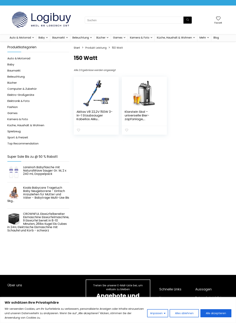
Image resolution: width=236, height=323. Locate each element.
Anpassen (156, 313)
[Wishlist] (218, 19)
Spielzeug (14, 131)
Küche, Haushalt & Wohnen (174, 37)
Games (117, 37)
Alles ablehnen (184, 313)
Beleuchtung (80, 37)
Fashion (12, 107)
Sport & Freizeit (17, 137)
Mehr (202, 37)
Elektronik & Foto (18, 101)
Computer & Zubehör (22, 89)
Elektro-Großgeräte (20, 95)
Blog (216, 37)
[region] (118, 310)
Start (77, 48)
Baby (42, 37)
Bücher (100, 37)
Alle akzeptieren (216, 313)
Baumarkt (58, 37)
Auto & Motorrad (20, 37)
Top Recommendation (23, 143)
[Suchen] (187, 20)
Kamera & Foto (139, 37)
